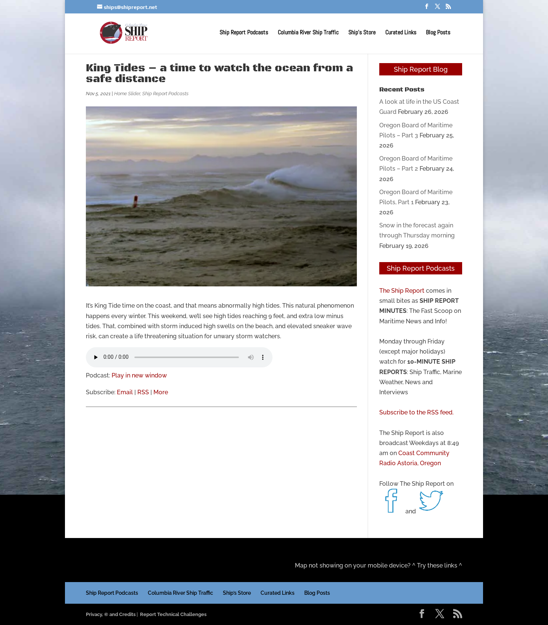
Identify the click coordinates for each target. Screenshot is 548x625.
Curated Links (400, 33)
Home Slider (127, 93)
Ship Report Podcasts (243, 33)
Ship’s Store (362, 33)
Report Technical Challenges (173, 614)
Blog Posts (438, 33)
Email (125, 392)
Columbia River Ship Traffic (308, 33)
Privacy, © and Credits (111, 614)
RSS (143, 392)
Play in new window (139, 375)
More (160, 392)
